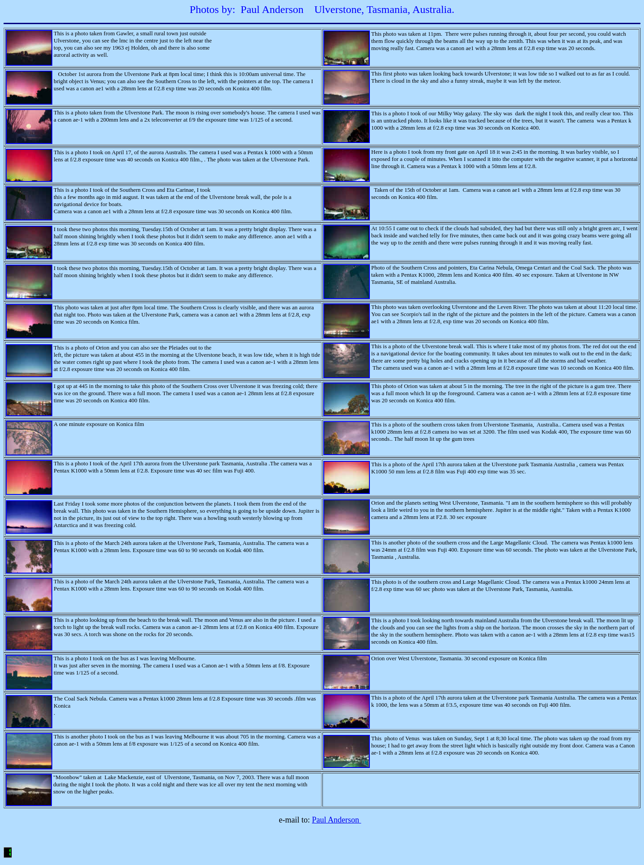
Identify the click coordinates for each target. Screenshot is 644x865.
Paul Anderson (336, 819)
